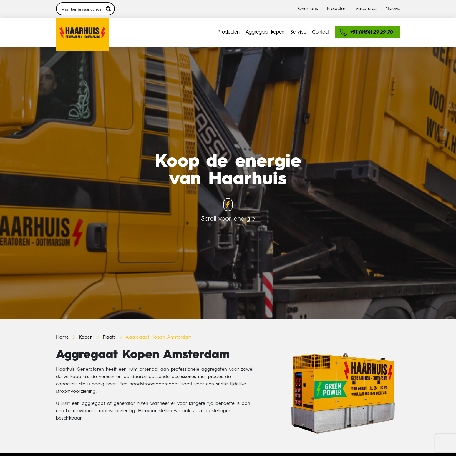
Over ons (308, 8)
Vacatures (366, 8)
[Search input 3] (82, 8)
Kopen (86, 337)
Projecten (336, 8)
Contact (320, 32)
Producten (229, 32)
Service (298, 32)
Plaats (109, 337)
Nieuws (392, 8)
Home (62, 337)
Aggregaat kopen (265, 32)
